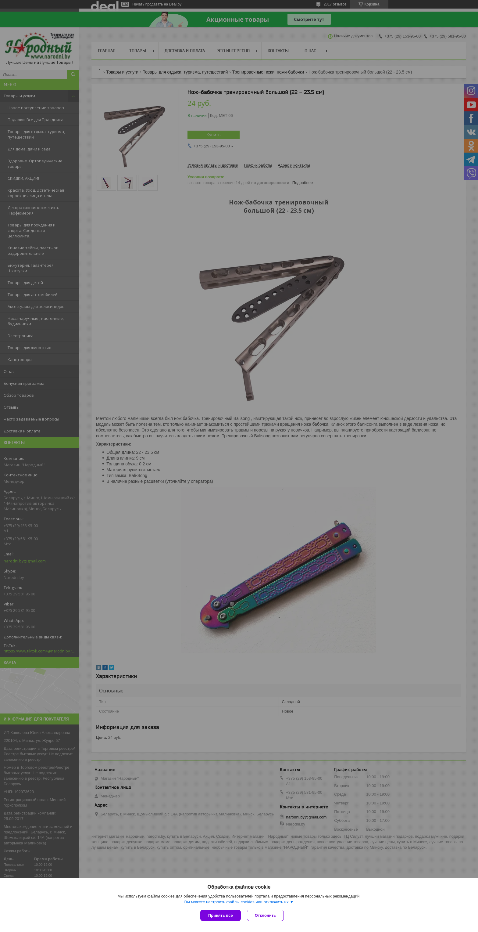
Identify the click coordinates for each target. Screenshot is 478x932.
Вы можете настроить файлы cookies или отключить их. (237, 902)
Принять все (220, 915)
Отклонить (265, 915)
